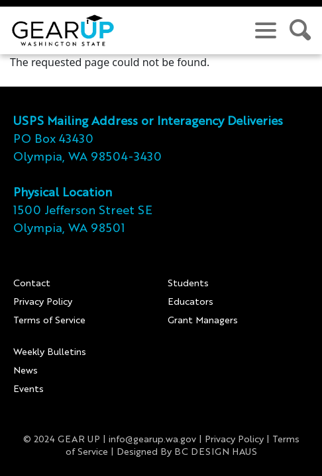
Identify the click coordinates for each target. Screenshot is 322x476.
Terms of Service (49, 320)
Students (188, 283)
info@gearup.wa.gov (152, 439)
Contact (31, 283)
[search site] (301, 30)
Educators (190, 302)
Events (28, 389)
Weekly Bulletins (49, 352)
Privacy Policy (42, 302)
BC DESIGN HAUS (215, 452)
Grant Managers (203, 320)
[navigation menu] (265, 30)
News (25, 371)
